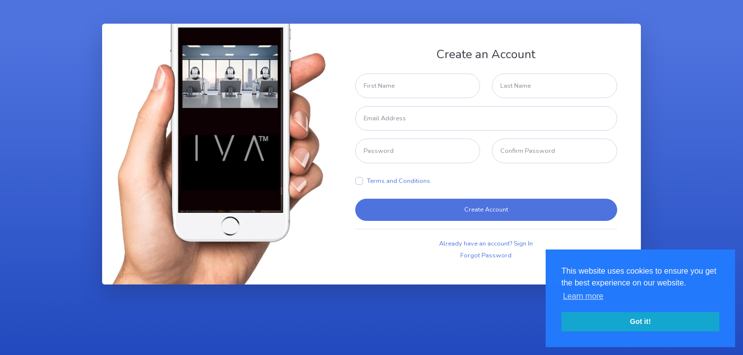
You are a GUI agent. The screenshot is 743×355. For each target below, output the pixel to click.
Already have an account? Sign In (486, 243)
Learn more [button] (583, 296)
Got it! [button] (640, 321)
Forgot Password (486, 255)
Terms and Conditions (398, 181)
